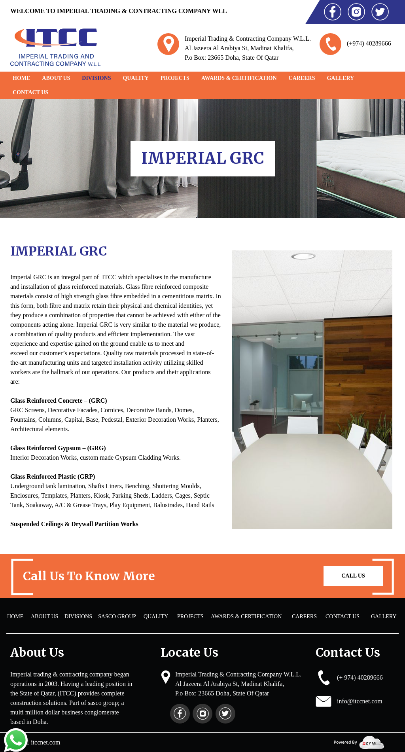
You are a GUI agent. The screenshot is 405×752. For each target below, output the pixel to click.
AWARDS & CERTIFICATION (239, 78)
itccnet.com (45, 742)
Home (21, 78)
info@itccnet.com (359, 701)
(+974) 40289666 (369, 43)
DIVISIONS (96, 78)
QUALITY (135, 78)
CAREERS (302, 78)
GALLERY (340, 78)
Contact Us (30, 92)
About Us (56, 78)
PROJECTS (175, 78)
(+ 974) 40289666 (360, 677)
